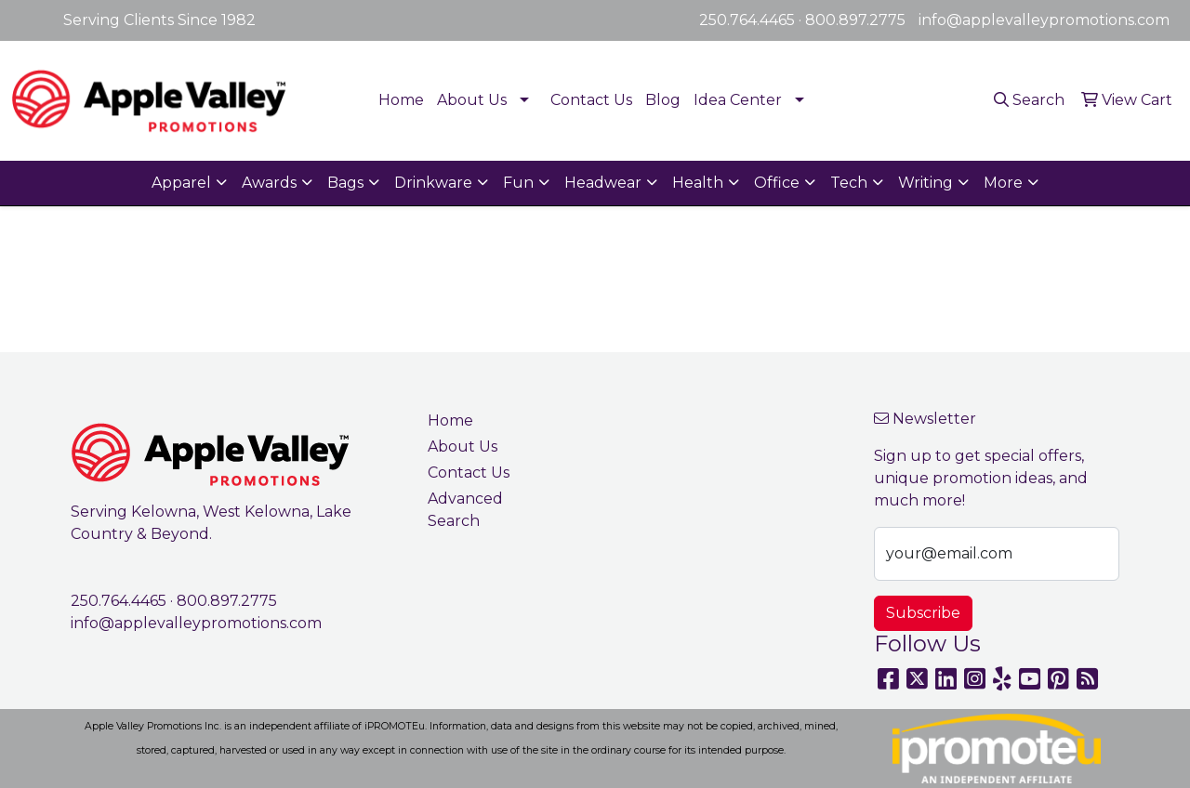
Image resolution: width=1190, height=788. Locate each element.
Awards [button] (269, 182)
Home (401, 100)
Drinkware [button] (433, 182)
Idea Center (738, 100)
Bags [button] (345, 182)
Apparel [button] (181, 182)
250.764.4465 (747, 20)
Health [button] (697, 182)
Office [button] (777, 182)
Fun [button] (518, 182)
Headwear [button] (602, 182)
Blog (663, 100)
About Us (472, 100)
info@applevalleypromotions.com (1044, 20)
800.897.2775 (855, 20)
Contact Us (591, 100)
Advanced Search (465, 510)
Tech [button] (848, 182)
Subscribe (923, 613)
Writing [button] (925, 182)
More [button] (1003, 182)
